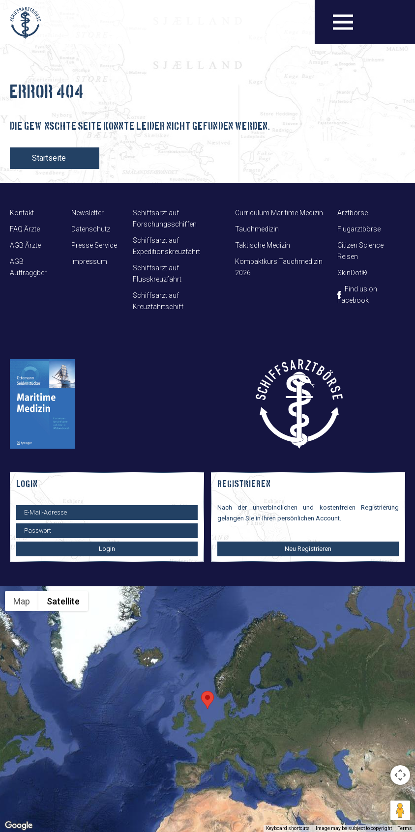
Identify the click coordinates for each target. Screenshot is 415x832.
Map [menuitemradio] (21, 601)
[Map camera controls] (400, 775)
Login (107, 548)
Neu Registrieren (308, 548)
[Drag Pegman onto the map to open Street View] (400, 810)
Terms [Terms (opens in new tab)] (405, 828)
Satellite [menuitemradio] (63, 601)
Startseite (49, 158)
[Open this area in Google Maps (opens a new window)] (18, 825)
